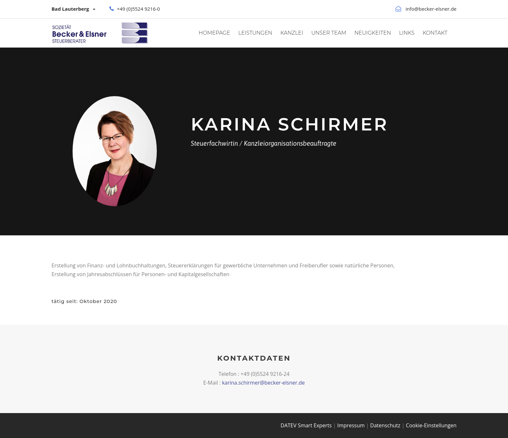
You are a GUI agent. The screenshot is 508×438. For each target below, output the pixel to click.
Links (407, 33)
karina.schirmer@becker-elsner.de (263, 382)
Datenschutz (385, 425)
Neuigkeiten (372, 33)
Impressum (350, 425)
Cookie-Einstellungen (431, 425)
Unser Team (328, 33)
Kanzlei (291, 33)
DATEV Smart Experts (306, 425)
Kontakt (435, 33)
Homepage (214, 33)
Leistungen (255, 33)
